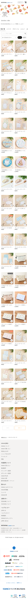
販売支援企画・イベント (7, 480)
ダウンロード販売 (6, 473)
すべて (19, 37)
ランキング (4, 456)
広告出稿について (6, 501)
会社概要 (23, 530)
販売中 (24, 37)
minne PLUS (4, 476)
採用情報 (3, 531)
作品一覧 (3, 29)
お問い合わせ (4, 520)
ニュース (3, 492)
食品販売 (3, 468)
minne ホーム (4, 437)
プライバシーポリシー (16, 530)
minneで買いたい (5, 448)
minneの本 (4, 495)
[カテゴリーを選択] (9, 37)
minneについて (5, 446)
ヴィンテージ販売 (6, 470)
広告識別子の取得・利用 (6, 530)
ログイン (20, 2)
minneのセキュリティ (7, 518)
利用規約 (3, 515)
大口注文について (6, 504)
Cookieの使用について (17, 528)
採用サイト (19, 582)
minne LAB (4, 478)
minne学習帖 (4, 489)
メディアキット (9, 531)
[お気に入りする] (11, 50)
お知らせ (3, 510)
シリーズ (9, 29)
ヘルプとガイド (5, 513)
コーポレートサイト (11, 582)
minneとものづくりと (7, 487)
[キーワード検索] (14, 33)
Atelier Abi (5, 20)
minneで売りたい (5, 465)
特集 (2, 459)
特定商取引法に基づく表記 (6, 528)
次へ (20, 428)
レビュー (23, 29)
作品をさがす (4, 451)
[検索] (25, 33)
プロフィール (16, 29)
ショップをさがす (6, 454)
